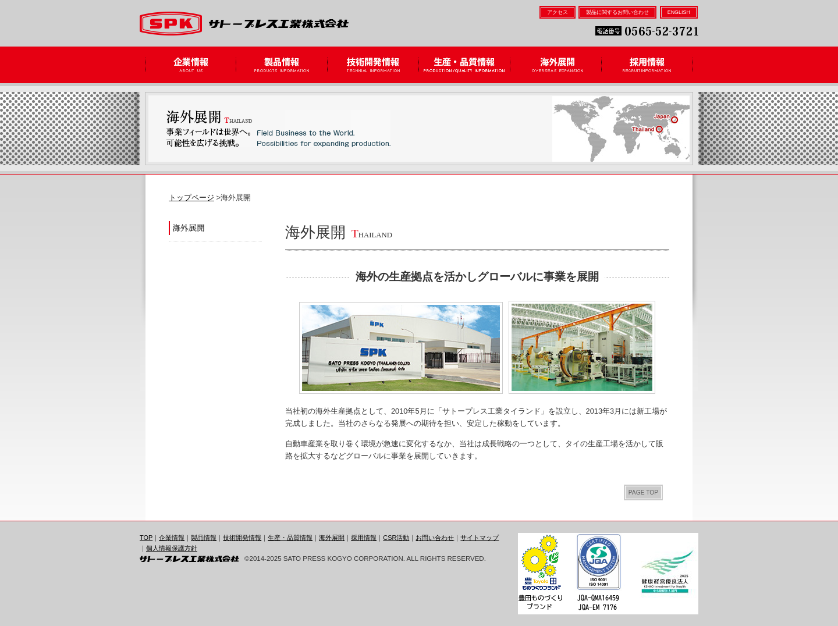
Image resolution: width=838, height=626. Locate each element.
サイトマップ (479, 537)
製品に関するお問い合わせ (617, 12)
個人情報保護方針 (171, 548)
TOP (146, 537)
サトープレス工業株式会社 (244, 23)
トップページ (191, 197)
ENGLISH (678, 12)
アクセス (557, 12)
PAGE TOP (643, 492)
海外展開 (556, 65)
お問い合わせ (435, 537)
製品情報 (282, 65)
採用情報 (647, 65)
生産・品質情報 (464, 65)
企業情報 (190, 65)
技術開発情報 (373, 65)
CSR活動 (396, 537)
